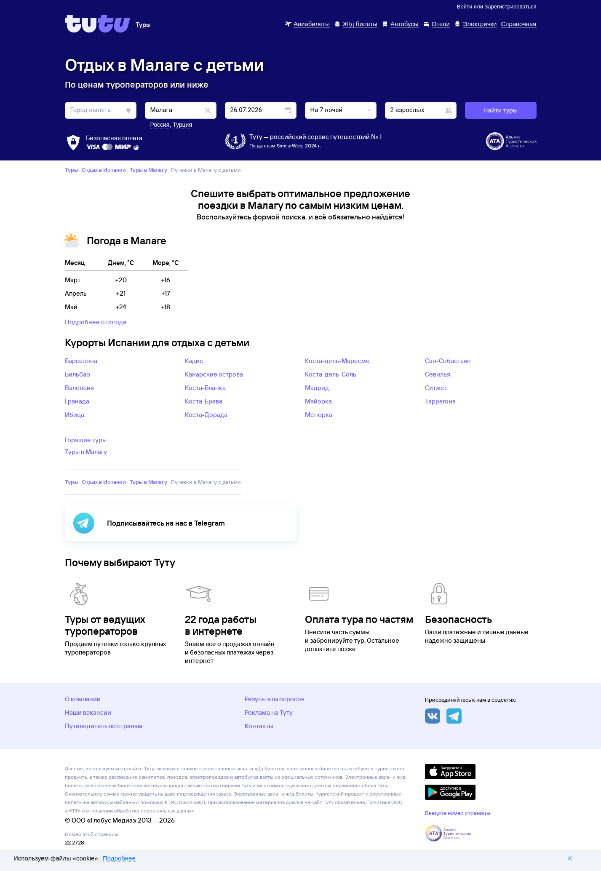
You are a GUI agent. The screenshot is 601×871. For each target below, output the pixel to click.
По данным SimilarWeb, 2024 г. (285, 145)
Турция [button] (182, 124)
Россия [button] (160, 124)
